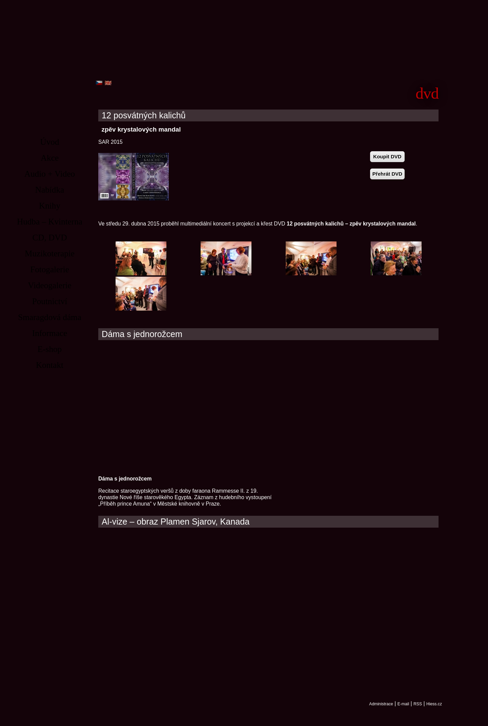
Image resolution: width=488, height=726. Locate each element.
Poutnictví (49, 301)
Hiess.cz (434, 704)
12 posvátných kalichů (144, 115)
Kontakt (49, 365)
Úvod (49, 141)
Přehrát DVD (387, 174)
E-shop (50, 349)
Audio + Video (49, 173)
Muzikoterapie (50, 253)
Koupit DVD (387, 156)
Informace (49, 333)
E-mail (403, 704)
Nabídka (49, 189)
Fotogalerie (49, 269)
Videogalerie (50, 285)
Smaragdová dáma (49, 317)
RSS (417, 704)
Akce (50, 157)
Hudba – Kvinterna (49, 221)
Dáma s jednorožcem (142, 334)
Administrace (381, 704)
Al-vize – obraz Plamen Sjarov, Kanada (175, 521)
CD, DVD (49, 237)
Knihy (49, 205)
